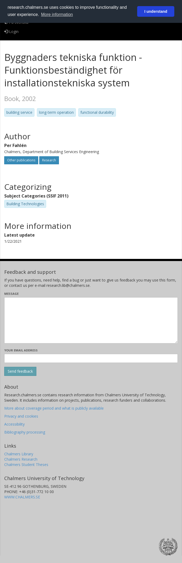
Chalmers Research (20, 459)
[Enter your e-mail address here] (91, 358)
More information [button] (57, 14)
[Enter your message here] (91, 320)
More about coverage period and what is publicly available (54, 408)
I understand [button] (155, 11)
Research (49, 160)
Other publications (21, 160)
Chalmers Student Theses (26, 464)
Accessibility (14, 424)
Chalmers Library (18, 453)
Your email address (21, 350)
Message (11, 294)
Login (11, 31)
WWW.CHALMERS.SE (22, 496)
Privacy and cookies (21, 416)
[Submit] (20, 371)
